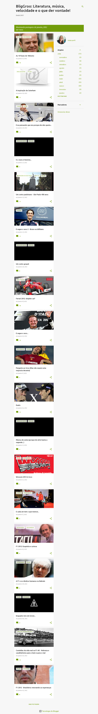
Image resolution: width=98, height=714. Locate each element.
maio (61, 79)
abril (61, 82)
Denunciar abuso (64, 112)
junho (61, 75)
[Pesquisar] (82, 6)
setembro (62, 64)
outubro (62, 61)
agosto (61, 68)
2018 (59, 54)
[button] (51, 62)
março (61, 86)
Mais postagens (34, 704)
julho (61, 72)
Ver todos (19, 30)
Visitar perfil (71, 40)
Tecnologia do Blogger (49, 711)
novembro (63, 57)
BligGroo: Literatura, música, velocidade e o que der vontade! (43, 8)
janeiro (61, 93)
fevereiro (62, 89)
